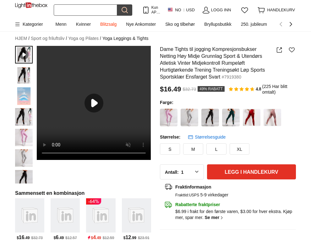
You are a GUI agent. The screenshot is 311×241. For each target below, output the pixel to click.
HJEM (22, 38)
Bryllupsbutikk (217, 24)
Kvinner (83, 24)
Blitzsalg (108, 24)
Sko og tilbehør (180, 24)
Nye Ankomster (141, 24)
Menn (61, 24)
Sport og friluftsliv (49, 38)
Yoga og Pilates (84, 38)
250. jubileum (254, 24)
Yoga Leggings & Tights (125, 38)
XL (239, 149)
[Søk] (85, 10)
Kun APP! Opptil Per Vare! (156, 9)
